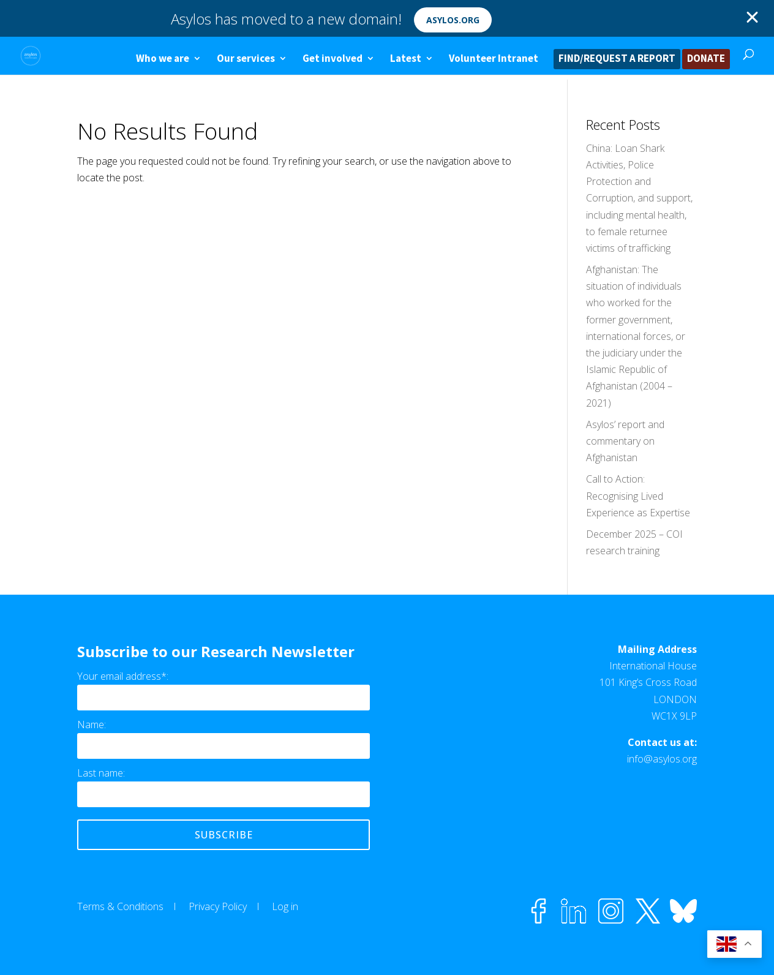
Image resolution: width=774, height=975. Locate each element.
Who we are (162, 59)
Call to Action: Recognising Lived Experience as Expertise (638, 495)
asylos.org (452, 20)
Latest (405, 59)
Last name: (101, 773)
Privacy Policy (218, 906)
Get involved (332, 59)
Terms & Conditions (120, 906)
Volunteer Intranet (493, 59)
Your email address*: (122, 676)
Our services (246, 59)
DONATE (706, 59)
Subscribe (224, 834)
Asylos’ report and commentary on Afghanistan (625, 441)
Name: (91, 724)
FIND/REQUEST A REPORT (616, 59)
